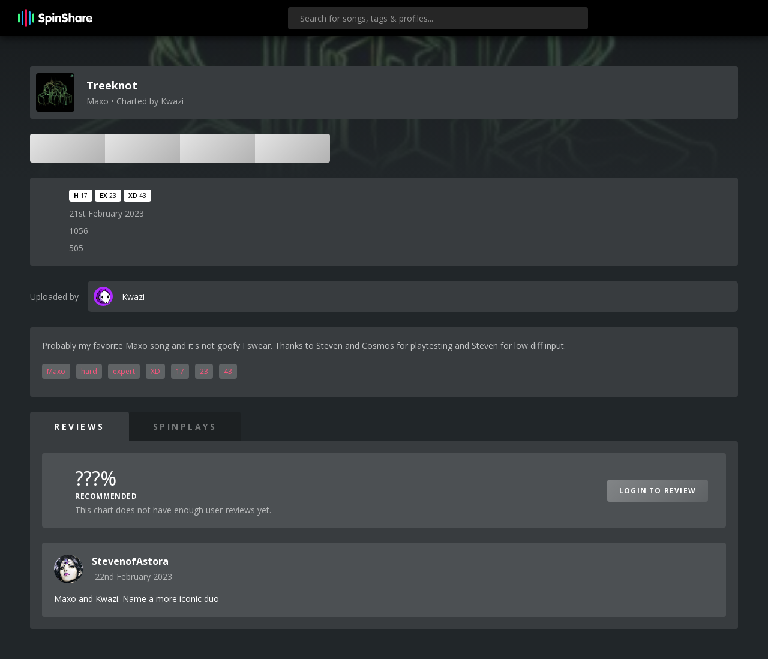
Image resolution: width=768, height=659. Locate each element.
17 (180, 371)
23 (204, 371)
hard (89, 371)
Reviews (79, 426)
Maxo (56, 371)
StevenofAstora (130, 561)
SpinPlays (185, 426)
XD (155, 371)
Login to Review (657, 491)
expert (124, 371)
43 (228, 371)
